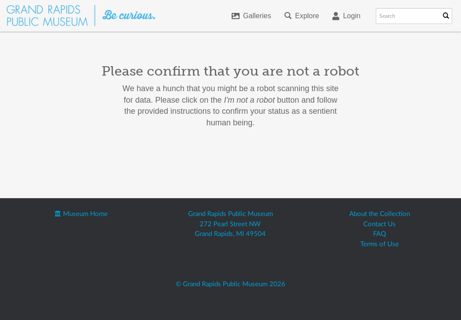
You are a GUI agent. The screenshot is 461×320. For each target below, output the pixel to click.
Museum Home (81, 214)
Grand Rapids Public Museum (230, 214)
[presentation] (242, 157)
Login (346, 16)
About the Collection (379, 214)
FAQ (379, 234)
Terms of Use (379, 244)
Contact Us (379, 224)
